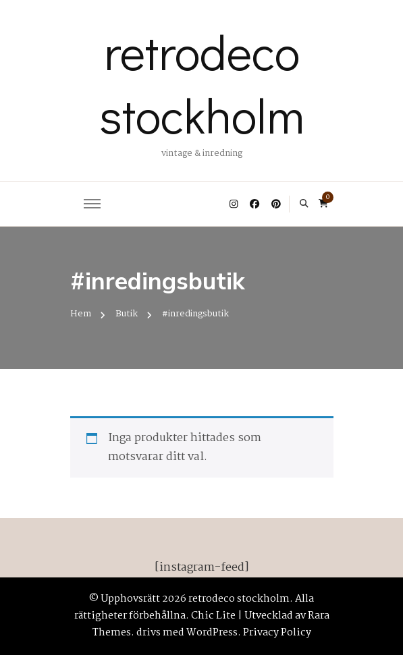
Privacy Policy (277, 633)
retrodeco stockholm (201, 83)
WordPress (212, 633)
